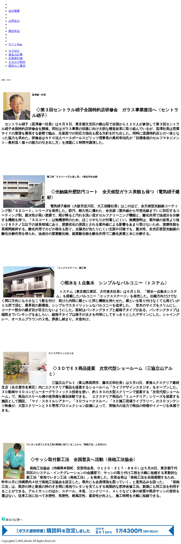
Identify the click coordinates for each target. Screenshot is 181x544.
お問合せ (14, 20)
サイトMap (15, 44)
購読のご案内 (16, 65)
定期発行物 (15, 58)
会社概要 (14, 10)
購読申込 (14, 31)
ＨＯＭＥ (14, 50)
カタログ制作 (16, 62)
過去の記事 (15, 54)
